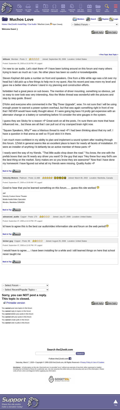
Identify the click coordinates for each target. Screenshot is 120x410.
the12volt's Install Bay (17, 24)
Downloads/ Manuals (45, 10)
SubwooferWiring (71, 10)
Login (113, 19)
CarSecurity (37, 10)
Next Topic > (113, 54)
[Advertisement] (60, 43)
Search (91, 19)
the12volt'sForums (19, 10)
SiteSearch (107, 10)
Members (78, 19)
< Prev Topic (103, 54)
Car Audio (32, 24)
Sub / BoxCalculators (80, 10)
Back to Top (7, 171)
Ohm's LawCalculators (54, 10)
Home (4, 24)
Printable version (15, 303)
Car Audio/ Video (28, 10)
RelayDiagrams (63, 10)
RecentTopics (98, 10)
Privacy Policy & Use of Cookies (92, 362)
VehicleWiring (89, 10)
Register (103, 19)
